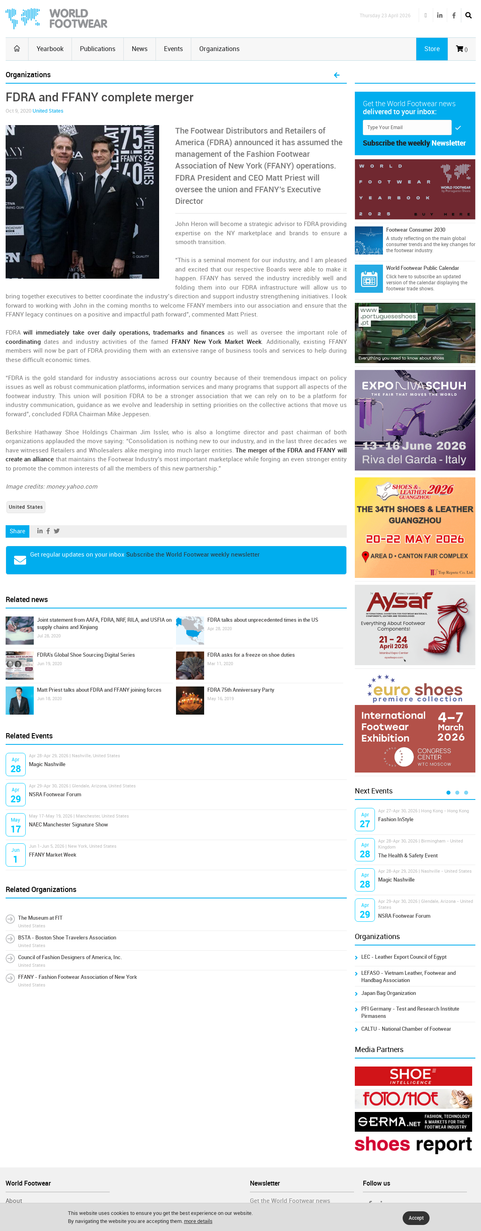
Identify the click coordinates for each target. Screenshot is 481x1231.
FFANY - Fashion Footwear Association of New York (77, 977)
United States (48, 111)
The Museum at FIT (40, 918)
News (139, 49)
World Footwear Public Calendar (422, 268)
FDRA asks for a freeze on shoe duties (251, 655)
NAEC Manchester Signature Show (68, 825)
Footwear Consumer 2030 (415, 230)
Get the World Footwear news (290, 1200)
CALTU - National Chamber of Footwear (406, 1029)
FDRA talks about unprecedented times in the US (262, 620)
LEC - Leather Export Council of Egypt (403, 957)
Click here (396, 276)
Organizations (219, 49)
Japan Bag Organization (388, 993)
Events (173, 49)
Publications (97, 49)
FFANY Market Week (52, 855)
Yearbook (50, 49)
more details (198, 1221)
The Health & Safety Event (408, 856)
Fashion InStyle (395, 819)
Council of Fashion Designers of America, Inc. (70, 957)
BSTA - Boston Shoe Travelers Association (67, 938)
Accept (416, 1218)
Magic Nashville (47, 764)
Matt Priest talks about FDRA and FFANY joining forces (99, 690)
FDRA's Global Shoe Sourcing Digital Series (86, 655)
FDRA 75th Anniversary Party (240, 690)
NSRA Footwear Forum (55, 794)
